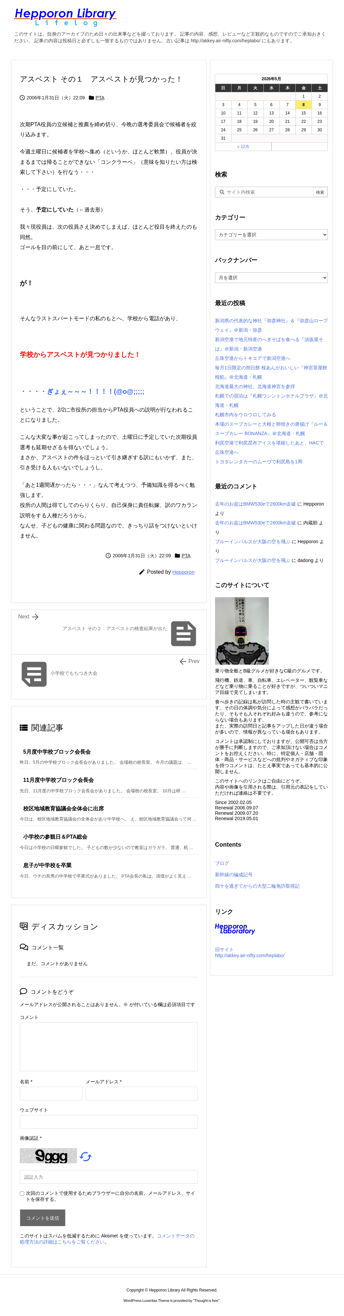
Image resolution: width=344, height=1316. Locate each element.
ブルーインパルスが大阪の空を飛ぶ (252, 541)
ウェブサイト (34, 1110)
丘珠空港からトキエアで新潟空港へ (252, 358)
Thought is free (206, 1301)
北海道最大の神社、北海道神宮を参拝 (255, 386)
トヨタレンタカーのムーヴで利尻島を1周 (258, 461)
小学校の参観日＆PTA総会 (55, 837)
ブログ (222, 863)
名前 (26, 1081)
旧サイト (224, 949)
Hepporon (183, 572)
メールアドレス (104, 1081)
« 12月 (243, 146)
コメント (29, 1017)
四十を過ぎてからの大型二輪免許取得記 (257, 886)
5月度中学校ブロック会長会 (57, 752)
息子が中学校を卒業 (47, 865)
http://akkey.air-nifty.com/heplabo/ (250, 955)
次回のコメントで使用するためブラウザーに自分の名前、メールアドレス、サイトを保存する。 (110, 1196)
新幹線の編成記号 (234, 874)
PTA (100, 97)
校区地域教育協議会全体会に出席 (63, 808)
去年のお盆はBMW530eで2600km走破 (255, 504)
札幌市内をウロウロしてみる (245, 414)
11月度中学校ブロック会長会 (58, 780)
